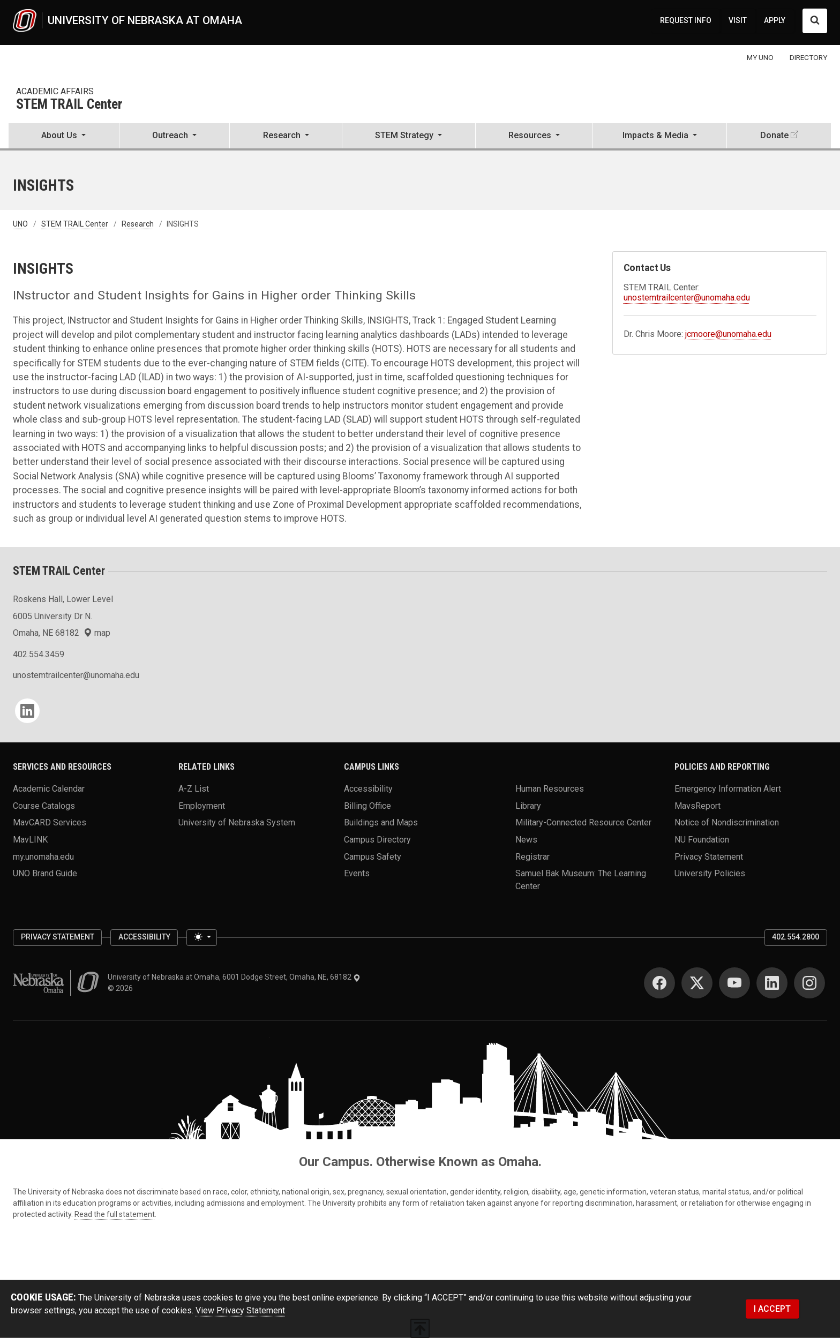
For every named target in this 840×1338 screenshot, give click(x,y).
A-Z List (193, 789)
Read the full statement (114, 1214)
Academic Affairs (55, 91)
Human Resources (549, 789)
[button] (64, 136)
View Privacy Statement (240, 1310)
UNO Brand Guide (45, 873)
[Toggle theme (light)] (201, 937)
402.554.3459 (38, 654)
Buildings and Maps (381, 822)
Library (528, 805)
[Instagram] (809, 982)
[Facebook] (659, 982)
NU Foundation (701, 840)
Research (138, 224)
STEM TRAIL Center (69, 104)
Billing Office (367, 805)
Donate (774, 135)
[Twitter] (696, 982)
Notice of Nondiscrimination (726, 822)
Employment (201, 805)
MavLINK (30, 840)
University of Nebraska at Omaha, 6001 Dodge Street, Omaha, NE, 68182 (234, 977)
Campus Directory (377, 840)
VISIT (738, 20)
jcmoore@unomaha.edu (728, 334)
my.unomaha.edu (43, 856)
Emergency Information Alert (727, 789)
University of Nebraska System (236, 822)
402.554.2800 (795, 937)
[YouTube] (734, 982)
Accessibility (368, 789)
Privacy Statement (708, 856)
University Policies (709, 873)
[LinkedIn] (27, 710)
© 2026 (122, 988)
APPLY (774, 20)
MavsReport (697, 805)
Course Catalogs (44, 805)
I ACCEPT (772, 1309)
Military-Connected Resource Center (583, 822)
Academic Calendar (49, 789)
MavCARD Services (49, 822)
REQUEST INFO (685, 20)
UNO (20, 224)
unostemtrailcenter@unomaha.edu (687, 297)
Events (357, 873)
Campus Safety (372, 856)
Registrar (532, 856)
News (526, 840)
